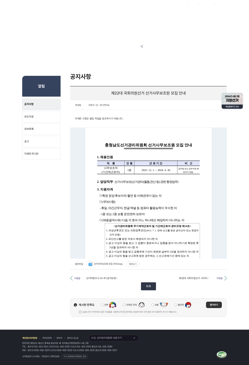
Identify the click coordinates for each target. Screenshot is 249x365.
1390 (52, 356)
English (219, 3)
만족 (106, 304)
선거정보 (108, 11)
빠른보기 (133, 264)
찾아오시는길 (72, 338)
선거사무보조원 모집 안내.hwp (105, 264)
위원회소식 (89, 11)
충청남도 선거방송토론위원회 (163, 11)
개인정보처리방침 (29, 338)
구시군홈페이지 (206, 3)
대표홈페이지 (180, 3)
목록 (148, 286)
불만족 (181, 304)
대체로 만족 (131, 304)
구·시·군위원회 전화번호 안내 (74, 356)
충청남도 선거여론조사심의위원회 (194, 11)
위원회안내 (139, 11)
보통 (157, 304)
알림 (123, 11)
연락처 (59, 338)
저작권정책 (47, 338)
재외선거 (192, 3)
